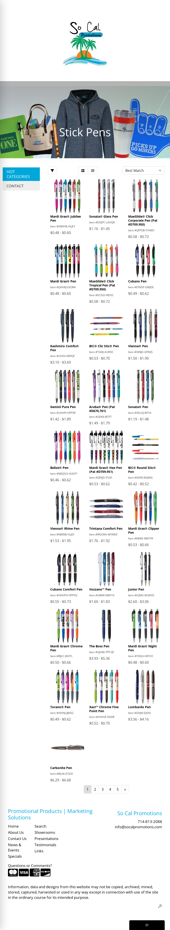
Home (13, 826)
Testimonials (45, 844)
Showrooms (45, 832)
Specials (15, 856)
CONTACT (14, 185)
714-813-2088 (150, 821)
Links (39, 850)
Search (98, 4)
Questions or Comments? (30, 865)
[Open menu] (161, 74)
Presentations (45, 838)
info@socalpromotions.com (138, 826)
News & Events (14, 847)
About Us (16, 832)
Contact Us (17, 838)
